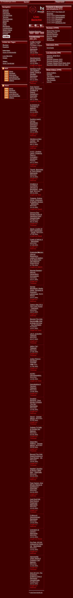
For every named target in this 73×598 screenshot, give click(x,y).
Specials (6, 21)
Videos (11, 80)
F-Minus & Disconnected (35, 516)
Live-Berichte (51, 53)
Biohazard (50, 40)
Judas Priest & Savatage (35, 360)
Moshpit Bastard (36, 270)
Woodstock (34, 128)
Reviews (49, 28)
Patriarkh (58, 21)
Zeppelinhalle (35, 218)
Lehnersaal (34, 294)
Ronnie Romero (52, 34)
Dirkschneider (60, 15)
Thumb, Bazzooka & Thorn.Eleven (36, 170)
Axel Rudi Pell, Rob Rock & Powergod (35, 501)
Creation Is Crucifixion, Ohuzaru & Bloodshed (34, 186)
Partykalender (8, 19)
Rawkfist (6, 47)
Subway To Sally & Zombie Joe (36, 428)
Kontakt (5, 34)
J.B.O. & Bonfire (36, 334)
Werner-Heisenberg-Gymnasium (34, 274)
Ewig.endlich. (51, 73)
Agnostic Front (52, 32)
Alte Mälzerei (34, 261)
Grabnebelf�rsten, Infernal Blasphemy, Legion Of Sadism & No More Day (37, 256)
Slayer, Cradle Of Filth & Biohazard (36, 230)
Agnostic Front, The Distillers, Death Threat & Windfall (35, 71)
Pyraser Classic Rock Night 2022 (58, 63)
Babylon (33, 108)
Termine (5, 17)
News (11, 71)
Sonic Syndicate (8, 63)
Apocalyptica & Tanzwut (35, 385)
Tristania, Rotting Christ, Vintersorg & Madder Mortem (36, 200)
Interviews (50, 45)
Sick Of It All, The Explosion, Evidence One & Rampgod (36, 575)
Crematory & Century (34, 531)
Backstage (34, 76)
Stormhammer (35, 58)
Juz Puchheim (36, 325)
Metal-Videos (51, 70)
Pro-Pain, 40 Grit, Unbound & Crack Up (36, 544)
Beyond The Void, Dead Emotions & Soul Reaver (36, 456)
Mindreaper (51, 78)
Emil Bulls (50, 48)
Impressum (7, 32)
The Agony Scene (53, 76)
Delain (5, 58)
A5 (38, 141)
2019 (42, 33)
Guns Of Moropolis (9, 52)
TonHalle (33, 362)
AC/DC (32, 373)
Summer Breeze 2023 (54, 59)
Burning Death (52, 36)
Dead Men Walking (33, 442)
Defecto (49, 38)
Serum (32, 417)
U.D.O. (49, 82)
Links (4, 24)
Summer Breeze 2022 (54, 61)
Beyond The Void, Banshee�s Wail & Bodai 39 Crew (36, 321)
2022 (37, 33)
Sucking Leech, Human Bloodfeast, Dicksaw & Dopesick (35, 122)
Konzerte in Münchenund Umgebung (54, 8)
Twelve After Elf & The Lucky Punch (36, 305)
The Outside (51, 80)
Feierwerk (34, 308)
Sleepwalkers (60, 17)
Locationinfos (7, 28)
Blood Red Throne (53, 31)
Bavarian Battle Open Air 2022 (57, 65)
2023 (31, 33)
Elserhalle (33, 96)
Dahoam (6, 10)
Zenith (33, 232)
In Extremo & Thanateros (34, 105)
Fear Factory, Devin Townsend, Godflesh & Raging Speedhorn (36, 90)
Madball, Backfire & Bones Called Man (36, 470)
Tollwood (33, 335)
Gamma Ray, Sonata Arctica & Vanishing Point (36, 214)
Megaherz (58, 19)
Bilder (5, 23)
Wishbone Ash (60, 23)
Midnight (50, 57)
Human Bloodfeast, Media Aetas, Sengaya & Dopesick (36, 289)
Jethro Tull (33, 346)
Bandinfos (6, 26)
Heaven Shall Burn (53, 56)
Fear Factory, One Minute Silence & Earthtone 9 (36, 485)
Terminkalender (14, 79)
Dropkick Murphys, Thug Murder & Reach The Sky (36, 401)
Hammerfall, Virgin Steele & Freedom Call (35, 558)
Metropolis (33, 49)
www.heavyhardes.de (36, 592)
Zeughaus (33, 159)
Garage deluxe (35, 60)
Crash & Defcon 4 (36, 239)
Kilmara (49, 74)
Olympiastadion (35, 375)
